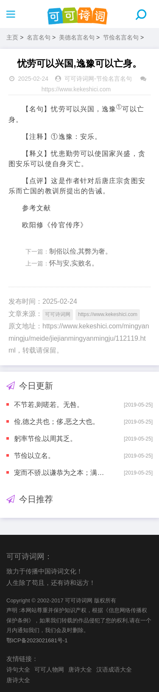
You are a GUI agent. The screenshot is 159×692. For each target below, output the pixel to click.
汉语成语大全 (114, 669)
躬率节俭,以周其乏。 (45, 438)
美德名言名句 (77, 37)
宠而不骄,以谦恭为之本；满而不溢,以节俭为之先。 (61, 472)
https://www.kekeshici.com (76, 89)
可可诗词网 (79, 78)
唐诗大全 (80, 669)
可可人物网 (49, 669)
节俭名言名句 (121, 37)
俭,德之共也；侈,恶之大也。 (56, 421)
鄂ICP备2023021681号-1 (37, 640)
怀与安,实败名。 (73, 263)
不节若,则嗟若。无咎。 (49, 404)
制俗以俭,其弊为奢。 (80, 251)
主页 (12, 37)
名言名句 (38, 37)
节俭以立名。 (34, 455)
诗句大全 (18, 669)
